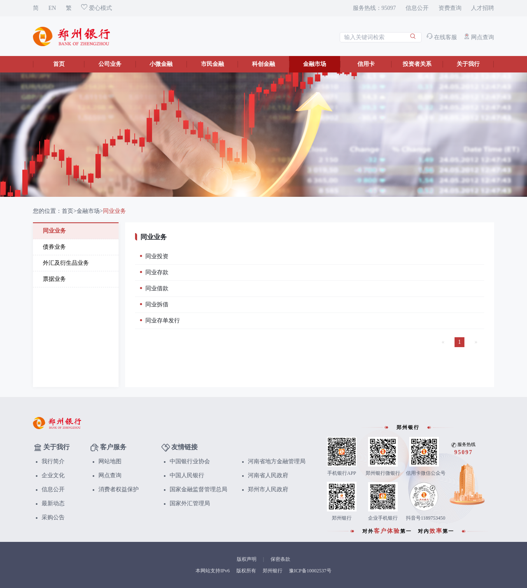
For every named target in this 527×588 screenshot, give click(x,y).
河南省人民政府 (268, 475)
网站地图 (109, 461)
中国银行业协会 (190, 461)
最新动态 (53, 503)
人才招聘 (482, 8)
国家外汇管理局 (190, 503)
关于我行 (468, 64)
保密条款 (280, 559)
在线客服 (442, 37)
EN (52, 8)
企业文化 (53, 475)
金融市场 (314, 64)
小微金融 (161, 64)
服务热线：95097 (374, 8)
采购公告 (53, 517)
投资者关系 (417, 64)
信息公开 (417, 8)
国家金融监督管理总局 (198, 489)
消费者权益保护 (118, 489)
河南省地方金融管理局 (276, 461)
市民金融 (212, 64)
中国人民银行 (187, 475)
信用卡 (366, 64)
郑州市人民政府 (268, 489)
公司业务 (109, 64)
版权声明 (247, 559)
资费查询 (450, 8)
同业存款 (154, 272)
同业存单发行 (160, 320)
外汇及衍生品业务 (66, 263)
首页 (59, 64)
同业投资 (154, 256)
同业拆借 (154, 304)
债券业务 (54, 247)
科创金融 (263, 64)
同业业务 (114, 211)
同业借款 (154, 288)
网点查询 (479, 37)
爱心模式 (96, 8)
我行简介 (53, 461)
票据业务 (54, 279)
